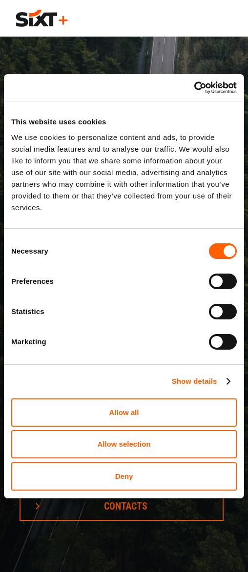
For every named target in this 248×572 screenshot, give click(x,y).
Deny (124, 476)
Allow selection (123, 444)
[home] (42, 18)
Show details (194, 381)
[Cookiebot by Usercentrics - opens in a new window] (194, 87)
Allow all (124, 412)
